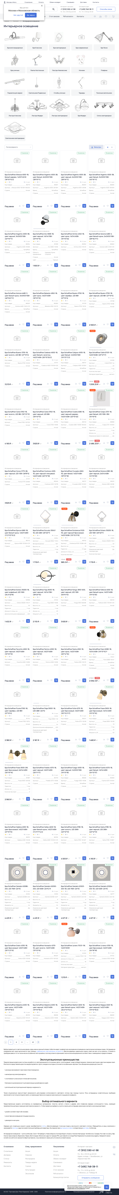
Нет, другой (18, 15)
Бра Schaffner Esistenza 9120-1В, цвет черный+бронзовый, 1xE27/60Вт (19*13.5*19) (73, 532)
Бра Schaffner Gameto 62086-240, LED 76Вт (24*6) (16, 887)
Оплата (41, 2)
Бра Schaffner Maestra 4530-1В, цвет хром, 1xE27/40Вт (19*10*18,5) (17, 1007)
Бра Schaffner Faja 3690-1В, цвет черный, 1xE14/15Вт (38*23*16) (44, 592)
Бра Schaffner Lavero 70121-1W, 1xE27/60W (73, 946)
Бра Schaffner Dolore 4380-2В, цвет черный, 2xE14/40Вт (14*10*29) (101, 473)
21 (33, 1042)
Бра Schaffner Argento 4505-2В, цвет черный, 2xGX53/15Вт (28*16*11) (73, 177)
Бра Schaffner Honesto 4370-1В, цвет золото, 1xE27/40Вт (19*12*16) (44, 947)
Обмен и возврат (55, 2)
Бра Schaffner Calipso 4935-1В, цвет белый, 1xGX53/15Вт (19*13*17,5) (73, 354)
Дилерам (7, 1155)
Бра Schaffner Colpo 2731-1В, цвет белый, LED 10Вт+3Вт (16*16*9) (100, 414)
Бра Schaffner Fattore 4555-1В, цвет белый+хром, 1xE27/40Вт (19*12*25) (101, 592)
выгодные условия (66, 1128)
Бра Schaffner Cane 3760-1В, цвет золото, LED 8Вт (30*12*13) (17, 413)
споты (44, 1126)
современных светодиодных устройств (49, 1051)
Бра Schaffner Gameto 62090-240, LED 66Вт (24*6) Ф (45, 887)
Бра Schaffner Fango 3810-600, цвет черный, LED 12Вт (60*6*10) (73, 592)
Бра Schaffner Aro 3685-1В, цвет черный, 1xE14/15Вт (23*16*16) (43, 236)
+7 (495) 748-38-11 (86, 9)
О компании (28, 2)
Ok (107, 1187)
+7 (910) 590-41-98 (68, 9)
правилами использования (76, 1188)
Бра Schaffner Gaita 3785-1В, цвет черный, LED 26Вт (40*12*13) (100, 829)
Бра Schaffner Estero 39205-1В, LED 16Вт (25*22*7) (101, 531)
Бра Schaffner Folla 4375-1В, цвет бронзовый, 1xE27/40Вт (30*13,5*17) (72, 710)
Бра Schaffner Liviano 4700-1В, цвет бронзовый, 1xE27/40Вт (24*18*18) (101, 947)
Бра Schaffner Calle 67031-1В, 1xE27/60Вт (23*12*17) (100, 353)
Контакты (96, 2)
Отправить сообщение (91, 1178)
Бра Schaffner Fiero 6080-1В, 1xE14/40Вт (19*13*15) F (100, 650)
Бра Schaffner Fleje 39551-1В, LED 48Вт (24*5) (44, 709)
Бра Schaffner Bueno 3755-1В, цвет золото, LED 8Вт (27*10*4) (17, 353)
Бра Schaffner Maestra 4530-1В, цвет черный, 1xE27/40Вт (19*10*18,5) (45, 1007)
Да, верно (31, 15)
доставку (86, 1128)
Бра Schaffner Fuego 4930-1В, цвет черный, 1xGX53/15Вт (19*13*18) (72, 770)
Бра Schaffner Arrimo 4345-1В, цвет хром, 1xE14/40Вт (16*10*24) (72, 236)
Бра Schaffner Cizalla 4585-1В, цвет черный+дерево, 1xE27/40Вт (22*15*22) (73, 414)
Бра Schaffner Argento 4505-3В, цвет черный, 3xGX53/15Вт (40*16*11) (17, 236)
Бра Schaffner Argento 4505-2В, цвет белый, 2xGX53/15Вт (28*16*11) (45, 177)
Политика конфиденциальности (55, 1192)
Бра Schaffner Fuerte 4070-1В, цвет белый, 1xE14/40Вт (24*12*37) (101, 770)
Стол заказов (54, 16)
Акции (27, 1151)
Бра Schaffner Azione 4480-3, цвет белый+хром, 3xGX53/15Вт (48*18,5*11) (17, 295)
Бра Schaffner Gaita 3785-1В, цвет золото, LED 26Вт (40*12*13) (72, 829)
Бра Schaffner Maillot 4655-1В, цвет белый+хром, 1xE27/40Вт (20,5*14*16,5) (73, 1007)
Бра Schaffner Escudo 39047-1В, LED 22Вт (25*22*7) (44, 531)
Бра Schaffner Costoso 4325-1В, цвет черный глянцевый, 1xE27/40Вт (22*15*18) (44, 473)
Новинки (28, 1155)
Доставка (83, 2)
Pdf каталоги (68, 16)
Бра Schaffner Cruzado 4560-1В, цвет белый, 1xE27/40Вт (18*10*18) (72, 473)
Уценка (28, 1166)
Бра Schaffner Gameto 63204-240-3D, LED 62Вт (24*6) (101, 887)
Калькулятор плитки (61, 1177)
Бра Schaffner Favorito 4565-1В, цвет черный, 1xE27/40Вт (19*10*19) (17, 651)
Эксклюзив (29, 1173)
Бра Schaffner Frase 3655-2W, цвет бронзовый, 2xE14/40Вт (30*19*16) (16, 770)
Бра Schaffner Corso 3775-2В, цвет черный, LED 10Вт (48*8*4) (17, 472)
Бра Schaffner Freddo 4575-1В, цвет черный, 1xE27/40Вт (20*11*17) (45, 770)
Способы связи (106, 9)
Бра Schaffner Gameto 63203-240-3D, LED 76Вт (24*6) (72, 887)
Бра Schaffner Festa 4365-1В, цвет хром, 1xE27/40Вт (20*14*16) (72, 651)
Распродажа (30, 1159)
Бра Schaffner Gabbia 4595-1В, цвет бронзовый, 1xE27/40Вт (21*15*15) (17, 829)
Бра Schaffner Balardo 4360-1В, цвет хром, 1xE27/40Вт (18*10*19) (45, 295)
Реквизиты (8, 1162)
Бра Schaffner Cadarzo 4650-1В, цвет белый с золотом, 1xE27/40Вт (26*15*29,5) (45, 354)
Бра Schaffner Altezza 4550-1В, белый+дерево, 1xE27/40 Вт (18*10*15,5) (17, 177)
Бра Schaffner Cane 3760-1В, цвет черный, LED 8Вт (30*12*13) (44, 414)
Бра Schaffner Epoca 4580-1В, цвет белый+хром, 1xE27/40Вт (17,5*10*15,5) (16, 532)
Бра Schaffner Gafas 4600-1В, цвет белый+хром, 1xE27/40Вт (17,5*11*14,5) (45, 829)
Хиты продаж (30, 1170)
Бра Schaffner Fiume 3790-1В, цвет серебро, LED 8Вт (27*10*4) (16, 710)
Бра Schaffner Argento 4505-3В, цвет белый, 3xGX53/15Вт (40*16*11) (101, 177)
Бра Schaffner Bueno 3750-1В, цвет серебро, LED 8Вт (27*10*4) (72, 295)
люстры (15, 1128)
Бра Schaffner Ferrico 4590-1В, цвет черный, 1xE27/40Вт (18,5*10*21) (45, 651)
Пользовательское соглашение (83, 1192)
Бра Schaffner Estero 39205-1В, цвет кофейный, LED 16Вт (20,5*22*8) (17, 592)
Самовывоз (70, 2)
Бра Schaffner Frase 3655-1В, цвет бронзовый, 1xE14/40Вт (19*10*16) (100, 710)
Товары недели (31, 1162)
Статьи (6, 1159)
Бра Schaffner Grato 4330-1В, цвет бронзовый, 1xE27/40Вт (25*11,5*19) (16, 947)
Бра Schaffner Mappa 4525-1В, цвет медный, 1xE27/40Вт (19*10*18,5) (101, 1007)
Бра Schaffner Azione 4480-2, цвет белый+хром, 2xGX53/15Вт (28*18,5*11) (101, 236)
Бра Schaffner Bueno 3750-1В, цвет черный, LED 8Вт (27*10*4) (101, 294)
